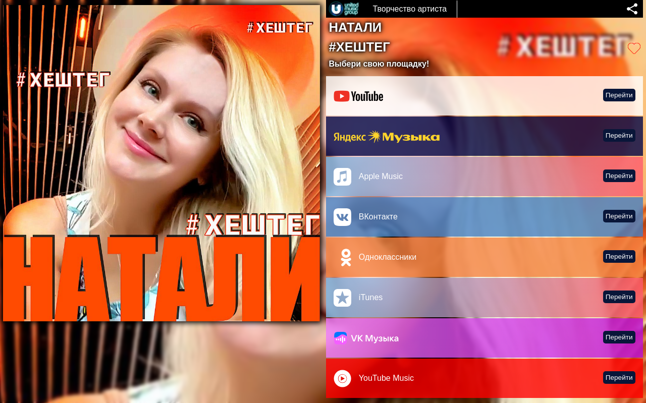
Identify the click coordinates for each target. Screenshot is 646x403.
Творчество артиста (409, 9)
